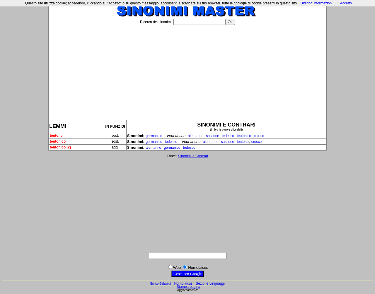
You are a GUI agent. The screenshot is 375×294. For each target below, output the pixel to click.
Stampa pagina (188, 287)
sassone (212, 136)
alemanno (195, 136)
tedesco (228, 136)
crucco (259, 136)
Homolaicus (183, 283)
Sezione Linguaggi (210, 283)
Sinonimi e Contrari (193, 156)
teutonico (244, 136)
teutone (243, 142)
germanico (154, 136)
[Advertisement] (187, 70)
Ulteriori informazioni (316, 3)
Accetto (346, 3)
